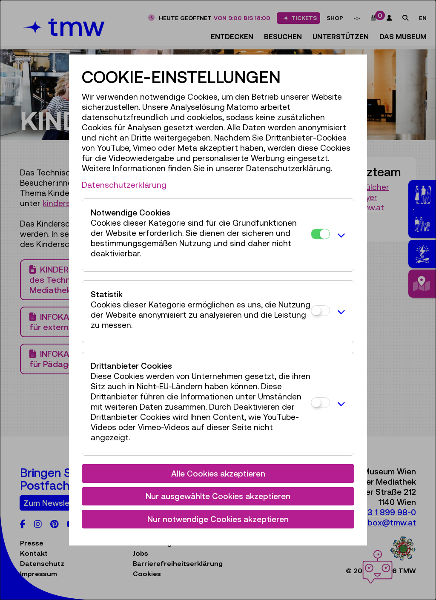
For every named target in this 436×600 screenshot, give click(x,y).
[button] (339, 235)
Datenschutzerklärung (124, 184)
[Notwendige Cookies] (320, 234)
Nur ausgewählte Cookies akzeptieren (218, 496)
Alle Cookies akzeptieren (218, 473)
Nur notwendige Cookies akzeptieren (218, 519)
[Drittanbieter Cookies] (320, 402)
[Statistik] (320, 310)
